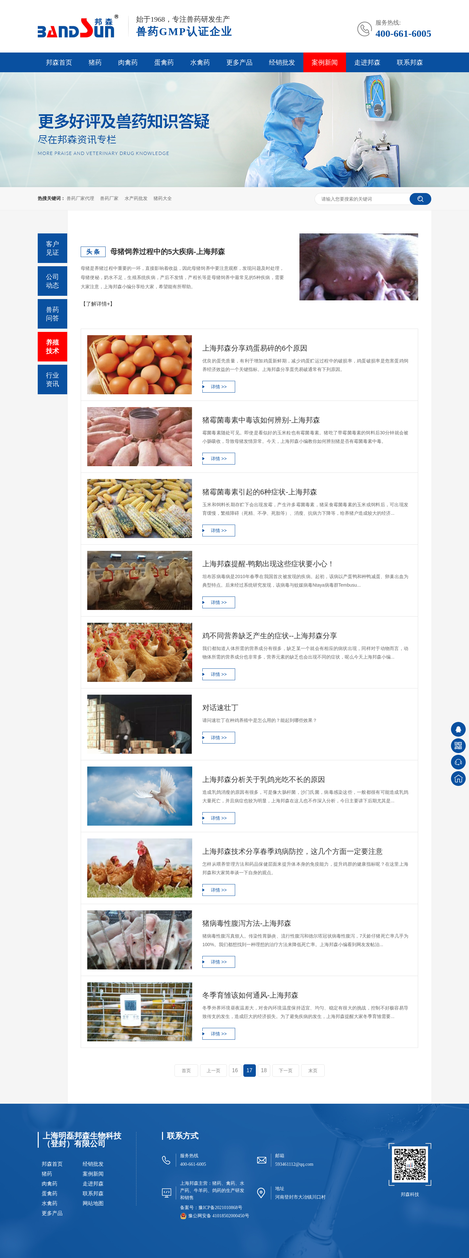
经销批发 (282, 62)
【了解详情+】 (98, 304)
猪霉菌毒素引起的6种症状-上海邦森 (259, 492)
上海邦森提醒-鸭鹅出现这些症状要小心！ (268, 564)
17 (250, 1070)
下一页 (286, 1070)
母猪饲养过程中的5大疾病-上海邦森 (167, 252)
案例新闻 (325, 62)
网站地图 (93, 1203)
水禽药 (200, 62)
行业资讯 (52, 379)
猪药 (95, 62)
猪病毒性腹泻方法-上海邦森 (246, 923)
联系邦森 (410, 62)
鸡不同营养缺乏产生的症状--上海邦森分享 (269, 636)
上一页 (213, 1070)
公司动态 (52, 281)
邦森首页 (59, 62)
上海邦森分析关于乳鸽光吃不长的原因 (263, 779)
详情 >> (219, 386)
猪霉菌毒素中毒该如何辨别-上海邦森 (261, 420)
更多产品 (239, 62)
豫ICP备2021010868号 (220, 1207)
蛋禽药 (164, 62)
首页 (186, 1070)
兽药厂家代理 (80, 198)
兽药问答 (52, 314)
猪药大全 (162, 198)
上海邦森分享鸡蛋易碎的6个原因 (254, 348)
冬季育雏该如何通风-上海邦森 (250, 995)
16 (235, 1070)
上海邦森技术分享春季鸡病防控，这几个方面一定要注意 (292, 851)
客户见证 (52, 248)
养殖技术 (52, 347)
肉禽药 (128, 62)
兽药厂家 (109, 198)
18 (264, 1070)
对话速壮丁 (220, 708)
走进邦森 (367, 62)
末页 (312, 1070)
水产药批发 (136, 198)
